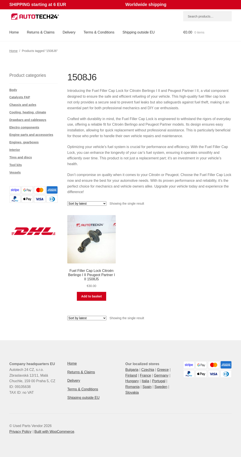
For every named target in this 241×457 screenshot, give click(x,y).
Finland (131, 375)
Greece (163, 370)
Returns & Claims (40, 32)
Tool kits (15, 165)
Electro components (24, 127)
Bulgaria (131, 370)
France (145, 375)
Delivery (69, 32)
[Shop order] (86, 203)
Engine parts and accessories (31, 135)
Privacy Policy (20, 431)
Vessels (15, 172)
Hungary (132, 381)
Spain (146, 387)
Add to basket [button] (91, 296)
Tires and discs (20, 157)
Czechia (147, 370)
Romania (132, 387)
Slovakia (132, 392)
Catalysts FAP (19, 97)
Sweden (160, 387)
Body (13, 90)
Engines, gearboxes (24, 142)
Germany (161, 375)
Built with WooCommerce (54, 431)
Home (14, 32)
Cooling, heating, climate (27, 112)
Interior (14, 150)
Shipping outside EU (138, 32)
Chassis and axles (22, 105)
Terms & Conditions (99, 32)
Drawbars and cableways (27, 120)
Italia (145, 381)
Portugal (158, 381)
